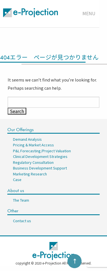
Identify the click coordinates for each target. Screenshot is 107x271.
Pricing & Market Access (33, 144)
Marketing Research (30, 174)
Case (17, 179)
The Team (21, 200)
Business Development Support (40, 168)
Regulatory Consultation (33, 162)
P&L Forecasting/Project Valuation (42, 150)
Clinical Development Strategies (40, 156)
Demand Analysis (27, 139)
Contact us (22, 220)
